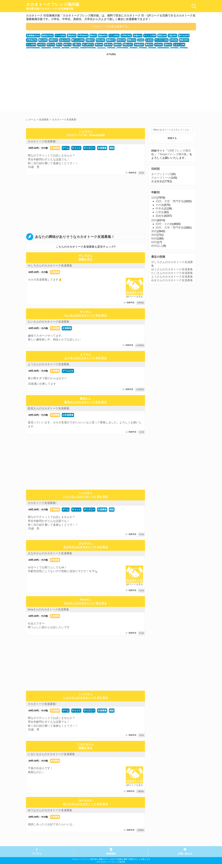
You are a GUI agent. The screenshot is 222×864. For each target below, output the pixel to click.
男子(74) (50, 44)
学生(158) (100, 40)
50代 (154, 238)
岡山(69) (99, 44)
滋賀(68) (117, 44)
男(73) (59, 44)
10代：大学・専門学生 (170, 201)
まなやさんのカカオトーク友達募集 (50, 553)
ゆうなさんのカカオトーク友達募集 (50, 810)
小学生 (160, 212)
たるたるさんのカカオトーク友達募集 (51, 754)
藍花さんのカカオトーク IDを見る (85, 402)
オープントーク (161, 174)
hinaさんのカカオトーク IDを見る (85, 603)
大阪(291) (172, 35)
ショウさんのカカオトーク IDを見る (85, 496)
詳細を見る (85, 259)
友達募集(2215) (33, 35)
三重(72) (76, 44)
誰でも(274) (183, 35)
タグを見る (111, 54)
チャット (76, 148)
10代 (154, 197)
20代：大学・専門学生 (170, 227)
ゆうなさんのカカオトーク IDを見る (85, 804)
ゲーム (65, 148)
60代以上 (157, 245)
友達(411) (137, 35)
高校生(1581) (47, 35)
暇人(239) (43, 40)
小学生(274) (32, 40)
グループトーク (161, 177)
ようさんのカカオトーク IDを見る (85, 358)
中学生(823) (83, 35)
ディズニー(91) (161, 40)
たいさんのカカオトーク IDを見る (85, 315)
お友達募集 (68, 415)
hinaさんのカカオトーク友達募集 (48, 609)
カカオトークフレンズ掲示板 (52, 6)
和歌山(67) (127, 44)
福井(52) (167, 44)
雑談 (111, 148)
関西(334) (161, 35)
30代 (154, 231)
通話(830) (71, 35)
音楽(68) (108, 44)
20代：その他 (164, 223)
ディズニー (89, 148)
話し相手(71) (87, 44)
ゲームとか (68, 370)
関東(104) (131, 40)
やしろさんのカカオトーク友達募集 (50, 265)
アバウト (37, 853)
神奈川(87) (183, 40)
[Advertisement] (68, 85)
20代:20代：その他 (38, 148)
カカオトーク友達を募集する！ (111, 26)
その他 (160, 204)
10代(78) (41, 44)
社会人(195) (64, 40)
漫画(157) (110, 40)
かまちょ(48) (178, 44)
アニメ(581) (114, 35)
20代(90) (173, 40)
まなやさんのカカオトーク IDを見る (85, 547)
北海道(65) (138, 44)
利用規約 (111, 853)
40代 (154, 234)
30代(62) (158, 44)
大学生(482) (126, 35)
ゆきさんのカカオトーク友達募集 (172, 280)
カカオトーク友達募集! (42, 141)
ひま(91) (149, 40)
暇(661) (93, 35)
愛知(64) (148, 44)
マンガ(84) (31, 44)
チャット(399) (149, 35)
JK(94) (140, 40)
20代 (154, 220)
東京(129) (121, 40)
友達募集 (54, 148)
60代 (154, 242)
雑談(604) (102, 35)
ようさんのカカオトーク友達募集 (48, 364)
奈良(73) (67, 44)
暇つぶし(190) (78, 40)
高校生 (160, 215)
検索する (172, 138)
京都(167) (90, 40)
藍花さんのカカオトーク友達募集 (48, 408)
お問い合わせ (185, 853)
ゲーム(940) (60, 35)
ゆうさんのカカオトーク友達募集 (172, 269)
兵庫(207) (53, 40)
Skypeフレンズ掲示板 (173, 154)
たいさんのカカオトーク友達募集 (48, 321)
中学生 (160, 208)
